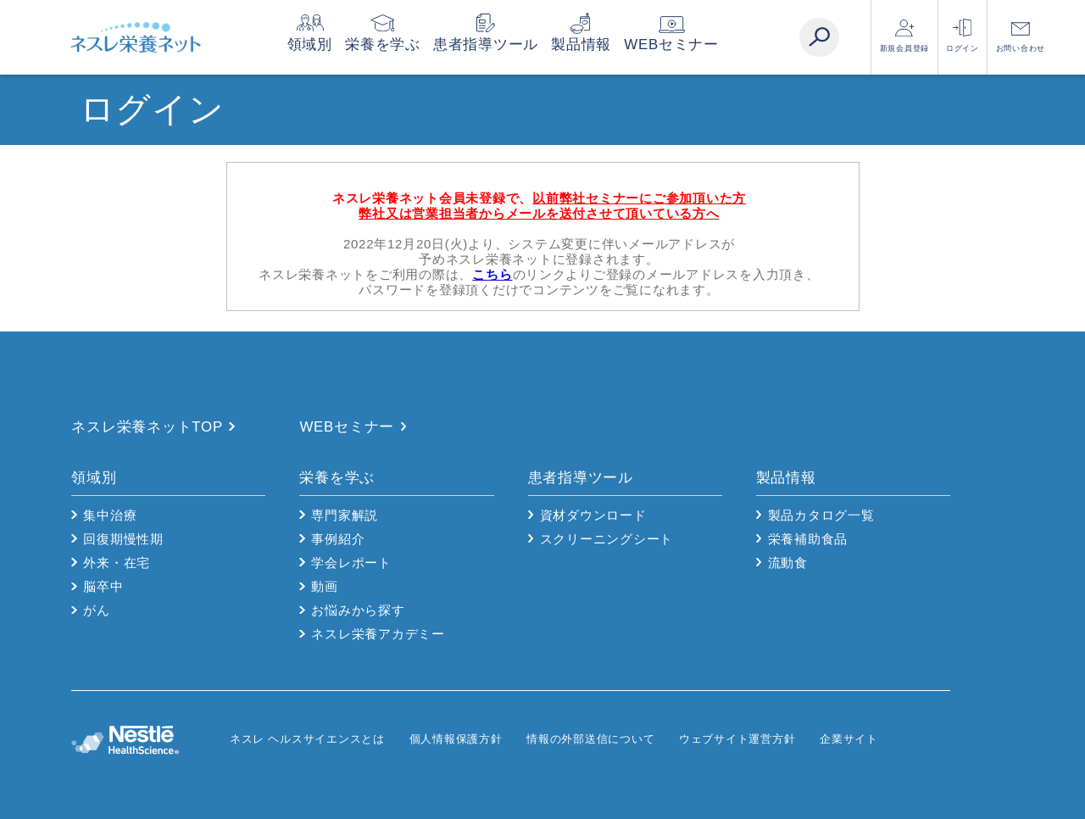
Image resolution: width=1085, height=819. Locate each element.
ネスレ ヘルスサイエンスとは (307, 739)
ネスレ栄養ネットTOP (147, 427)
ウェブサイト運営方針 (737, 739)
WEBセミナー (703, 44)
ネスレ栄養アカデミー (378, 634)
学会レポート (351, 562)
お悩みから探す (357, 610)
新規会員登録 (905, 48)
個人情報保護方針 (456, 739)
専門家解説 (344, 515)
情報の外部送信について (590, 739)
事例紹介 (337, 539)
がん (96, 610)
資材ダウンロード (593, 515)
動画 (324, 586)
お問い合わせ (1021, 48)
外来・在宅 (116, 562)
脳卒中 (103, 586)
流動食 (788, 562)
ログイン (962, 48)
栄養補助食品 (808, 539)
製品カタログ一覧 (821, 515)
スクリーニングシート (607, 539)
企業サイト (849, 739)
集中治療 (109, 515)
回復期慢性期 (123, 539)
